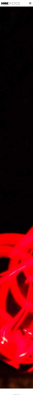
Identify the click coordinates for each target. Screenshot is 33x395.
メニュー (30, 3)
